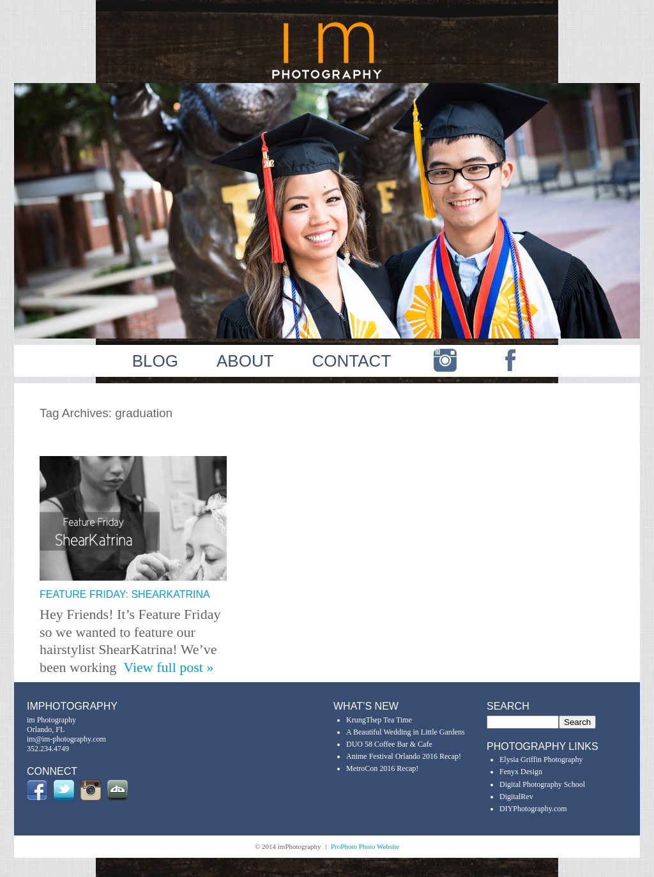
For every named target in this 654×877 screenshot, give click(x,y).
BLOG (155, 361)
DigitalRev (516, 796)
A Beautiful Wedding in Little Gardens (405, 732)
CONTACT (352, 361)
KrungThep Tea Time (379, 719)
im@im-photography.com (66, 739)
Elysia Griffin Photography (540, 759)
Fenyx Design (520, 771)
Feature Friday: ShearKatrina (125, 594)
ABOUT (245, 361)
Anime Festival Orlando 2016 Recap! (403, 756)
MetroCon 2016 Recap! (382, 768)
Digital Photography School (542, 784)
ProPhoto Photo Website (365, 846)
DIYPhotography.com (533, 808)
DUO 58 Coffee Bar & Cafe (389, 744)
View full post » (168, 667)
